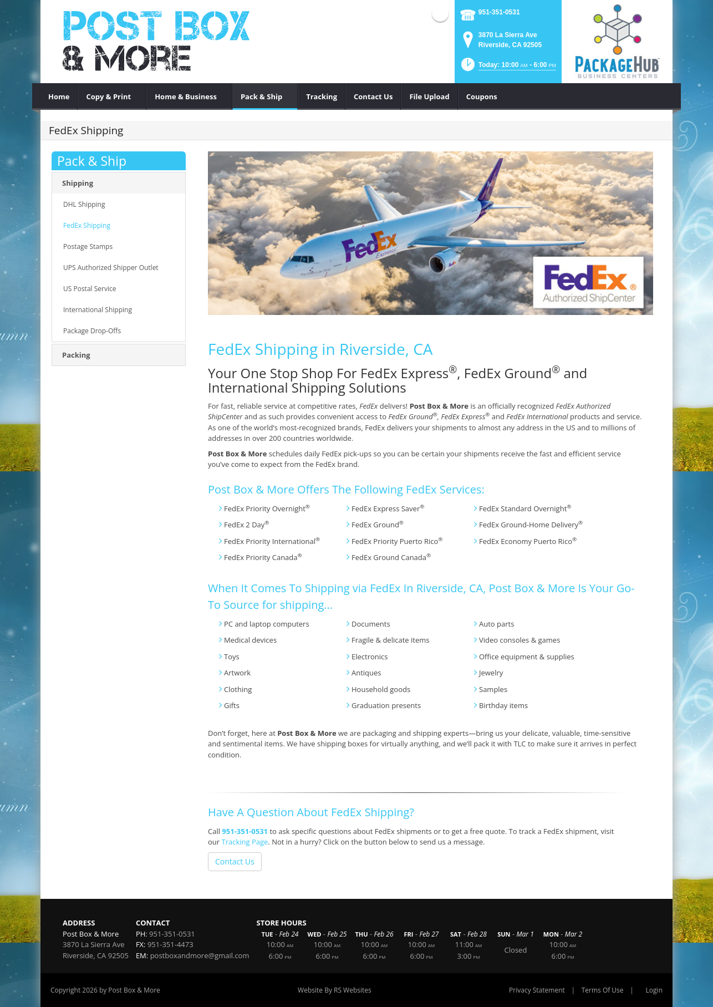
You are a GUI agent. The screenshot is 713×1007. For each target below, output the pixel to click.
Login (654, 990)
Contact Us (234, 861)
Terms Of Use (603, 990)
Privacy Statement (537, 990)
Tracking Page (244, 842)
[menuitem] (59, 96)
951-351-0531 (499, 12)
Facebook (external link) (440, 13)
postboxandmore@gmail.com (199, 955)
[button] (508, 68)
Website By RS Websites (334, 990)
